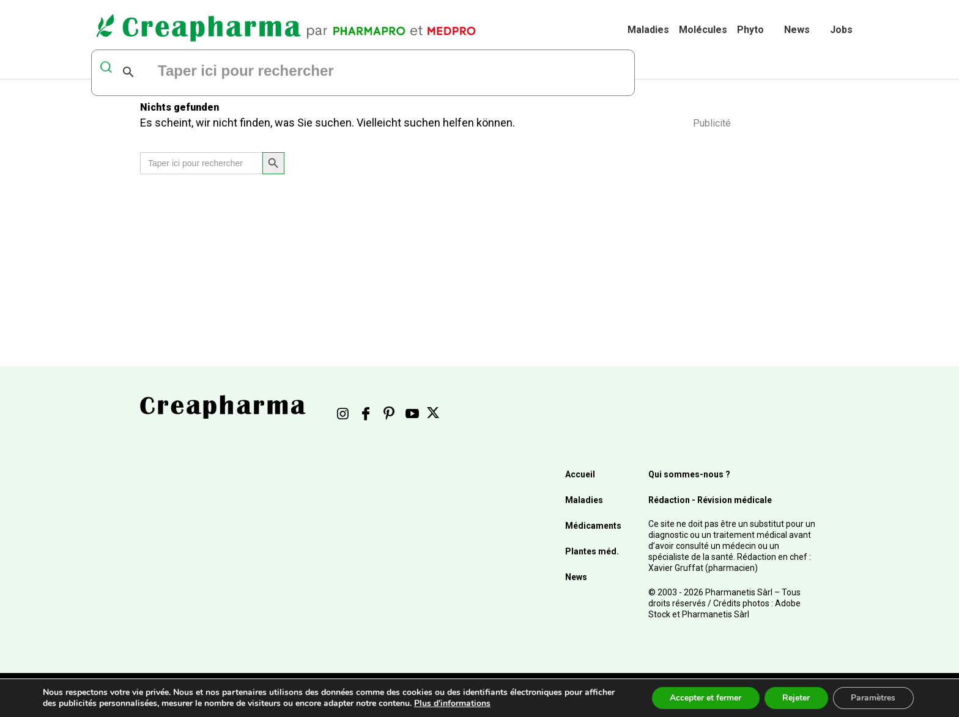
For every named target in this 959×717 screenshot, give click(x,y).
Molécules (703, 29)
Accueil (580, 474)
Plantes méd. (592, 551)
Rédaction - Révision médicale (710, 500)
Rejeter (795, 698)
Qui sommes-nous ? (689, 474)
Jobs (841, 29)
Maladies (648, 29)
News (797, 29)
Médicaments (593, 526)
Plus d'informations (452, 703)
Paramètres (873, 698)
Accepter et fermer (704, 698)
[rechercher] (305, 72)
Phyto (750, 29)
